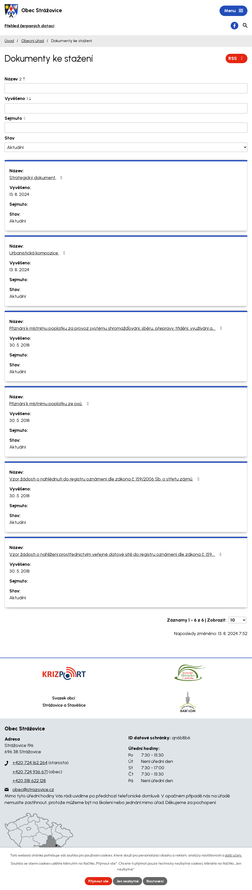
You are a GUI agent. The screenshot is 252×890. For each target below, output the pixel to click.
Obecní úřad (32, 41)
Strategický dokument (36, 178)
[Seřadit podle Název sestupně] (24, 80)
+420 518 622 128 (29, 781)
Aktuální (17, 221)
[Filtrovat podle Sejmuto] (126, 128)
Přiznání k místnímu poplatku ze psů (50, 404)
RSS (236, 58)
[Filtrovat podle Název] (126, 88)
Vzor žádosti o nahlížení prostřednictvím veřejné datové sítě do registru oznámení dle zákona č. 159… (116, 554)
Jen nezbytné (128, 881)
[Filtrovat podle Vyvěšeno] (126, 109)
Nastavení (156, 881)
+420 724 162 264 (29, 763)
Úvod (9, 41)
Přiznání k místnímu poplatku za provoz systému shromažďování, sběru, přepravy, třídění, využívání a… (116, 328)
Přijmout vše (98, 881)
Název (13, 79)
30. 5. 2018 (19, 345)
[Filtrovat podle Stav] (126, 147)
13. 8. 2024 (19, 194)
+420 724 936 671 (30, 772)
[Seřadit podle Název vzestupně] (24, 78)
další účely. (233, 855)
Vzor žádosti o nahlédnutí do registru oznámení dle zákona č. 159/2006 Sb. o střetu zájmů (105, 479)
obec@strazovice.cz (33, 790)
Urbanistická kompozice (38, 253)
